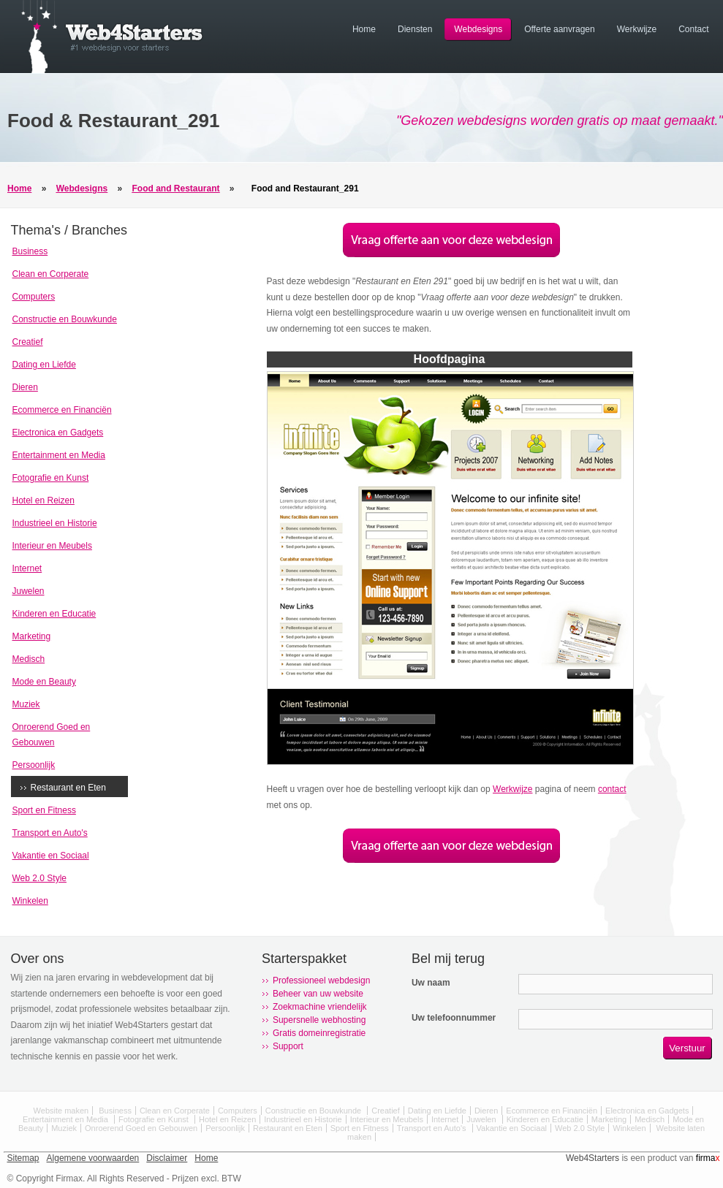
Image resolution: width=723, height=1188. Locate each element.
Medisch (28, 659)
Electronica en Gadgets (58, 432)
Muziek (26, 704)
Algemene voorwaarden (93, 1158)
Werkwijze (512, 789)
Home (19, 188)
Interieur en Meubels (52, 546)
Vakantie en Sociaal (50, 855)
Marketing (31, 636)
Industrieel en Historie (54, 523)
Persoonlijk (34, 765)
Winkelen (30, 901)
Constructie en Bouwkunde (64, 319)
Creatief (27, 342)
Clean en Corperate (50, 274)
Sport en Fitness (44, 810)
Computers (34, 297)
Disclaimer (166, 1158)
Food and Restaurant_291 (305, 188)
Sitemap (23, 1158)
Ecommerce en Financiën (62, 410)
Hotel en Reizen (43, 500)
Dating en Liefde (44, 364)
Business (30, 251)
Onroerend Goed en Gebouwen (141, 1128)
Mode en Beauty (44, 682)
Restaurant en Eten (68, 788)
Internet (27, 568)
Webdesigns (81, 188)
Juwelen (28, 591)
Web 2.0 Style (39, 878)
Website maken (61, 1110)
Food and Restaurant (176, 188)
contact (612, 789)
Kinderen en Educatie (54, 614)
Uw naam (431, 983)
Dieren (25, 387)
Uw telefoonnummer (454, 1018)
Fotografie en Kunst (50, 478)
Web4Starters (592, 1158)
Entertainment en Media (58, 455)
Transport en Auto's (50, 833)
